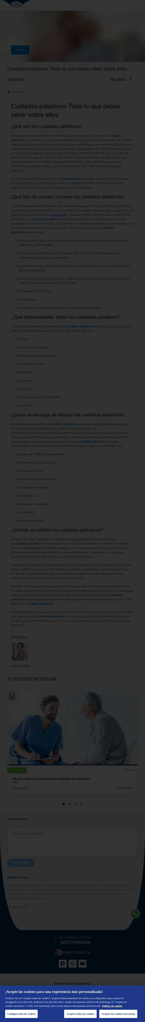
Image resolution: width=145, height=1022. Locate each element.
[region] (72, 1003)
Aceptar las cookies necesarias (118, 1013)
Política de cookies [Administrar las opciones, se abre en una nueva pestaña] (112, 1005)
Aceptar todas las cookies (80, 1013)
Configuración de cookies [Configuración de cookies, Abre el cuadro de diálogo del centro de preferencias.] (21, 1013)
